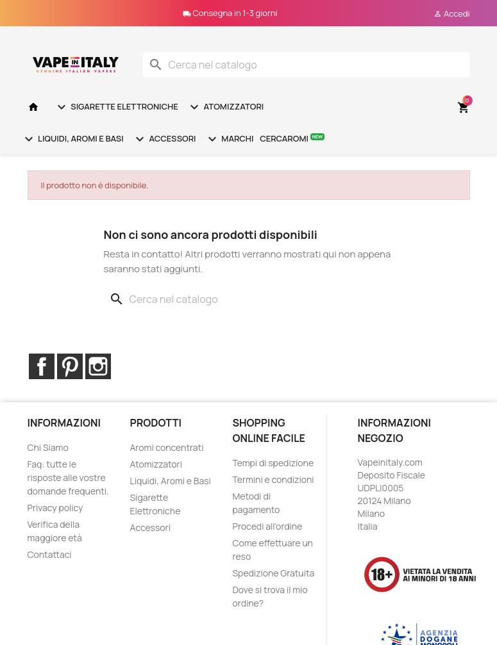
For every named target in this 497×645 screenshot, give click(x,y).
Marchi (229, 139)
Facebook (42, 366)
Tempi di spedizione (273, 463)
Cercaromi (292, 138)
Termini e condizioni (273, 479)
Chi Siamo (48, 447)
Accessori (164, 139)
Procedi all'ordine (267, 526)
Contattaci (50, 554)
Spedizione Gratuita (273, 573)
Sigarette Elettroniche (116, 107)
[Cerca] (306, 65)
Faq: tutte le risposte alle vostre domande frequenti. (68, 477)
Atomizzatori (225, 107)
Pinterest (70, 366)
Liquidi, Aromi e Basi (72, 139)
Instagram (98, 366)
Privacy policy (55, 508)
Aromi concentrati (166, 447)
